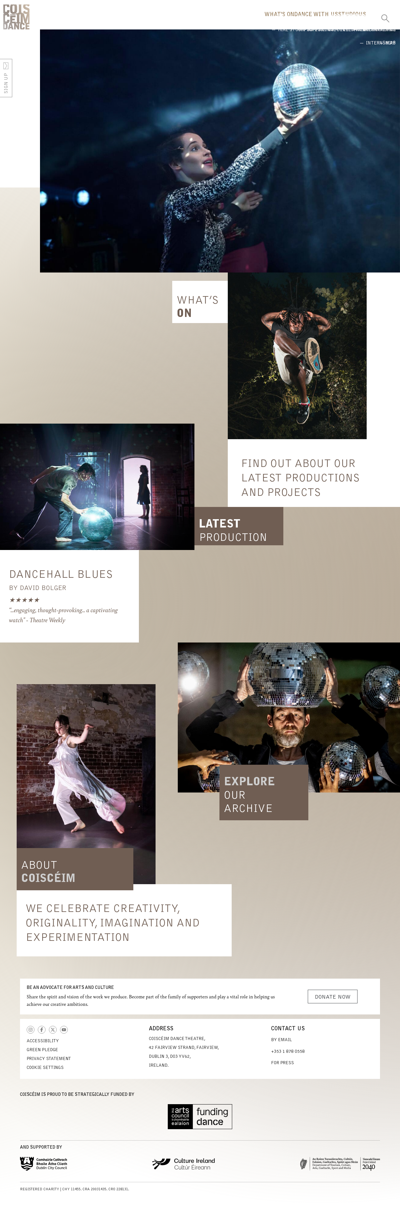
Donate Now (333, 1001)
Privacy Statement (49, 1063)
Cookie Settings (45, 1071)
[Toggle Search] (385, 16)
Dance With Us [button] (272, 21)
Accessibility (43, 1045)
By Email (281, 1044)
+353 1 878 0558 (288, 1055)
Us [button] (353, 21)
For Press (282, 1067)
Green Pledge (42, 1054)
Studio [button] (321, 21)
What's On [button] (217, 21)
